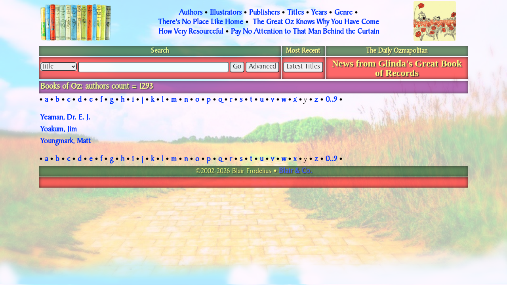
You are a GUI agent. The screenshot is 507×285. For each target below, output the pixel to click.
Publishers (264, 13)
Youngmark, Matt (65, 142)
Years (319, 13)
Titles (295, 13)
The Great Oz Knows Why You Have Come (316, 23)
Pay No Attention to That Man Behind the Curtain (305, 32)
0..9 (331, 100)
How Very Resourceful (190, 32)
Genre (343, 13)
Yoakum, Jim (58, 130)
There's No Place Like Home (200, 23)
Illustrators (226, 13)
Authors (190, 13)
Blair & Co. (295, 171)
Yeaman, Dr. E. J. (65, 118)
